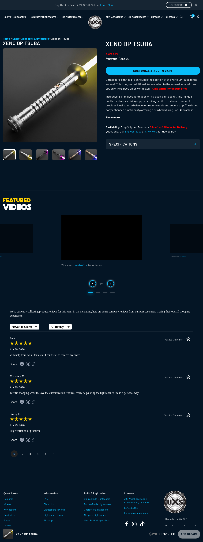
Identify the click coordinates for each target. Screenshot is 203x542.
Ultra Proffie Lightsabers (97, 520)
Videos (7, 504)
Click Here (151, 131)
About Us (49, 504)
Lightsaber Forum (53, 514)
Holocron (171, 17)
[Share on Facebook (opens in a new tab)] (22, 364)
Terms (7, 520)
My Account (10, 509)
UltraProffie (80, 265)
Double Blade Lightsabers (97, 504)
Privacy (7, 525)
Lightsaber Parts (138, 17)
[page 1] (14, 453)
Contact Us (10, 514)
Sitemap (48, 520)
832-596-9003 (133, 131)
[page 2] (22, 454)
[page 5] (45, 454)
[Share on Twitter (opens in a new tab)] (28, 364)
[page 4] (38, 454)
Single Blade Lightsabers (97, 498)
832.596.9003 (131, 507)
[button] (16, 17)
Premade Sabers (116, 17)
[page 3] (30, 454)
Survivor (182, 256)
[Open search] (181, 17)
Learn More (107, 5)
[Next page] (53, 454)
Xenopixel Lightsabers (35, 38)
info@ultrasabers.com (136, 513)
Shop (15, 38)
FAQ (46, 498)
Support (157, 17)
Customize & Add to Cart (153, 70)
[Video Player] (101, 237)
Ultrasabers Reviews (54, 509)
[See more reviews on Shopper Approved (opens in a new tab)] (34, 364)
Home (6, 38)
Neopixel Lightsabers (95, 514)
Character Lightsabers (96, 509)
